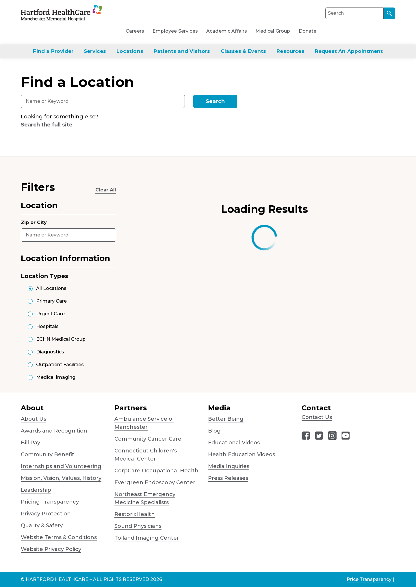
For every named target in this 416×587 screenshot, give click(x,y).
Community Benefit (47, 454)
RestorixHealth (134, 514)
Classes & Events (243, 51)
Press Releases (228, 478)
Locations (129, 51)
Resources (290, 51)
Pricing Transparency (50, 502)
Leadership (36, 490)
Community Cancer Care (147, 439)
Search (215, 101)
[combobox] (103, 101)
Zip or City (34, 222)
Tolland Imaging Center (146, 538)
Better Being (226, 419)
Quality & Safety (42, 525)
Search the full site (47, 125)
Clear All (105, 190)
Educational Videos (234, 442)
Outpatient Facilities (60, 364)
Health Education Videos (241, 454)
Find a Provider (53, 51)
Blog (214, 431)
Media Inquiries (228, 466)
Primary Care (51, 301)
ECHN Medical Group (61, 339)
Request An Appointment (349, 51)
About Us (33, 419)
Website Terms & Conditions (59, 537)
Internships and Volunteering (61, 466)
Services (95, 51)
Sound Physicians (137, 526)
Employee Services (175, 31)
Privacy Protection (46, 513)
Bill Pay (30, 442)
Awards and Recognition (54, 431)
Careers (135, 31)
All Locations (51, 288)
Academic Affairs (226, 31)
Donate (308, 31)
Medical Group (272, 31)
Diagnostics (50, 352)
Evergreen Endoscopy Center (154, 482)
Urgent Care (50, 313)
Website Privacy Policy (51, 549)
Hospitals (47, 326)
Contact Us (317, 417)
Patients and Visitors (182, 51)
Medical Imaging (55, 377)
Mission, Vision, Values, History (61, 478)
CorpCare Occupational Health (156, 470)
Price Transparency (369, 579)
